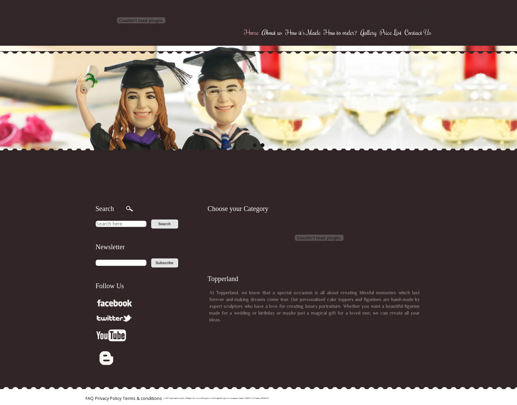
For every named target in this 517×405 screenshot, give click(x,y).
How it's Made (303, 32)
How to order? (340, 32)
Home (251, 32)
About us (272, 32)
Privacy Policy (108, 398)
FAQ (90, 398)
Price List (391, 32)
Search (164, 224)
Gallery (368, 32)
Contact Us (418, 32)
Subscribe (164, 263)
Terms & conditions (142, 398)
